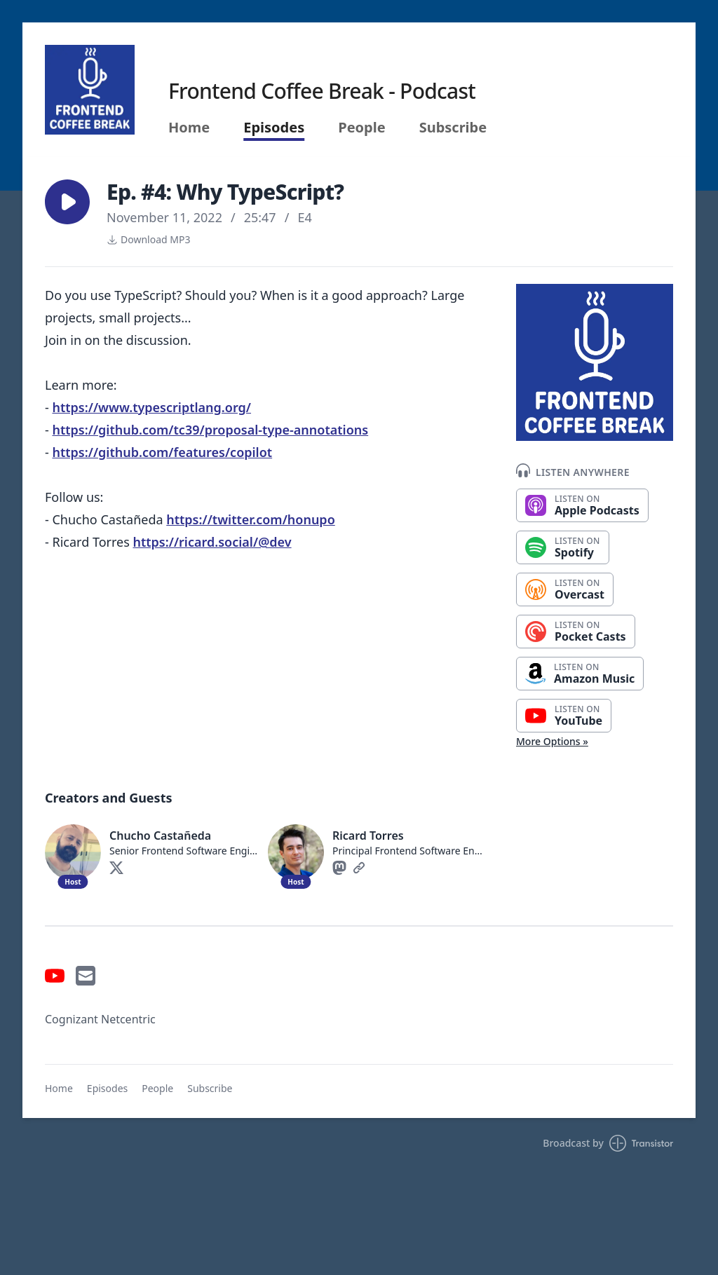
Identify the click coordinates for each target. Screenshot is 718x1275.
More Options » (552, 741)
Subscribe (453, 128)
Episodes (273, 128)
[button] (67, 201)
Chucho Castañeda (160, 835)
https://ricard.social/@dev (212, 541)
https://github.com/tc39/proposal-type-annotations (210, 429)
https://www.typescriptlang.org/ (151, 407)
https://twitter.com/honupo (250, 519)
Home (189, 128)
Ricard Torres (368, 835)
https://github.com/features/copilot (162, 452)
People (361, 128)
